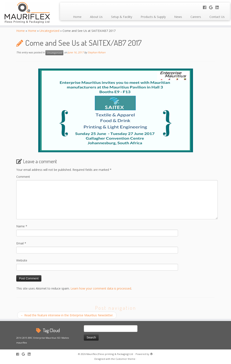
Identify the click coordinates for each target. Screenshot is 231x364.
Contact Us (217, 17)
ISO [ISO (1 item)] (59, 337)
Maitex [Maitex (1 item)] (65, 337)
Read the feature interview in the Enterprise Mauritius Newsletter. (66, 315)
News (178, 17)
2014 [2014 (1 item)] (18, 337)
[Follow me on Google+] (212, 7)
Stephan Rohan (96, 52)
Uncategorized (49, 31)
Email (21, 243)
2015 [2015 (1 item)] (24, 337)
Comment (23, 177)
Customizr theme (125, 358)
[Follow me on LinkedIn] (218, 7)
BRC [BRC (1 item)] (30, 337)
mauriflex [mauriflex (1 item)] (21, 342)
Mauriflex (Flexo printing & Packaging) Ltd (110, 354)
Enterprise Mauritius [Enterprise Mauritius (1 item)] (44, 337)
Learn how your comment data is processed (101, 288)
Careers (195, 17)
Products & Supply (153, 17)
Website (21, 260)
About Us (96, 17)
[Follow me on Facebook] (206, 7)
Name (21, 226)
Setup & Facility (121, 17)
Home (77, 17)
